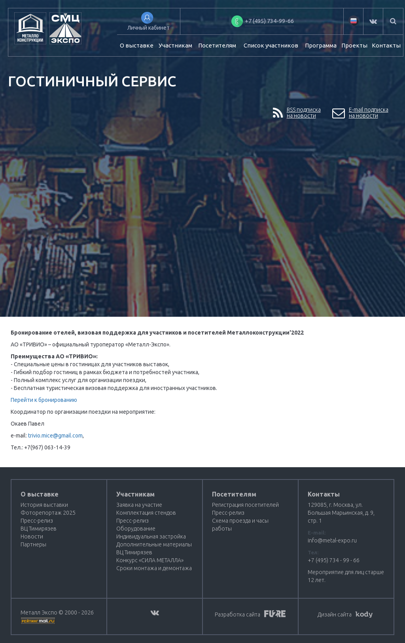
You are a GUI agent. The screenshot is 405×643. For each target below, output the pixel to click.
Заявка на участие (139, 505)
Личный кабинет (148, 28)
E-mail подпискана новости (360, 113)
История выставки (44, 505)
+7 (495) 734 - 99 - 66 (334, 560)
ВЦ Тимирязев (39, 528)
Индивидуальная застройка (151, 536)
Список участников (271, 45)
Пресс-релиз (37, 520)
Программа (321, 45)
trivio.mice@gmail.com (55, 435)
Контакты (386, 45)
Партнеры (33, 544)
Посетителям (217, 45)
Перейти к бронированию (44, 400)
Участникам (175, 45)
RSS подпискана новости (297, 113)
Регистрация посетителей (245, 505)
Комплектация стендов (146, 513)
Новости (32, 536)
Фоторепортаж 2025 (48, 513)
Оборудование (135, 528)
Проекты (354, 45)
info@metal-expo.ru (332, 540)
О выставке (136, 45)
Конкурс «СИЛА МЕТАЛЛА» (150, 560)
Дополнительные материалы (154, 544)
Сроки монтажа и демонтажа (154, 568)
